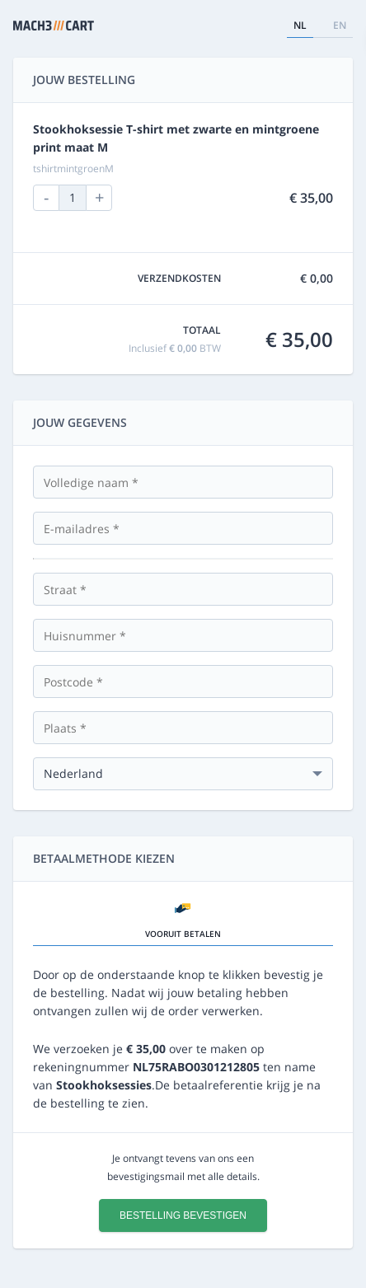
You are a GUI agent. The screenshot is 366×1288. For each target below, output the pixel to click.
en (339, 25)
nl (300, 25)
